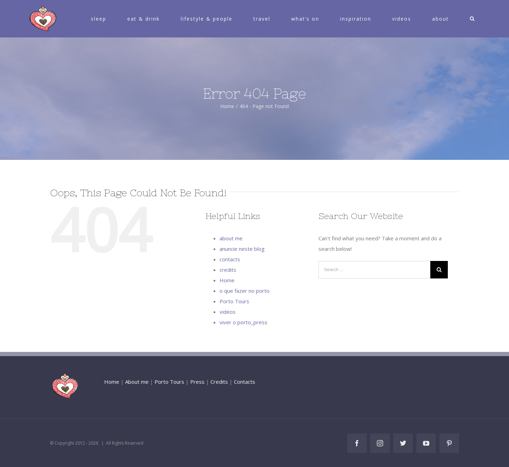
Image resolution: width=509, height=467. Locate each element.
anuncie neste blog (242, 248)
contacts (230, 259)
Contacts (244, 381)
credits (228, 269)
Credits (219, 381)
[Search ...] (374, 269)
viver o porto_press (243, 322)
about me (231, 238)
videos (228, 311)
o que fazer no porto (245, 290)
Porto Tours (234, 301)
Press (197, 381)
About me (137, 381)
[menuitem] (103, 18)
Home (227, 280)
